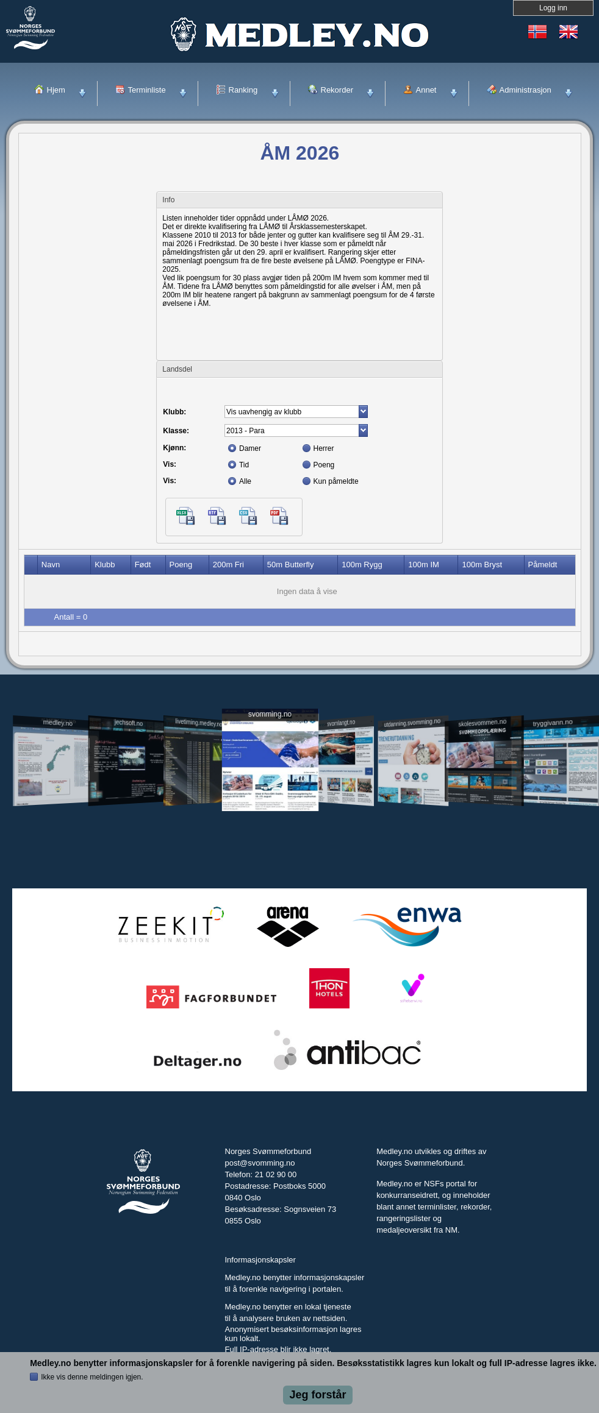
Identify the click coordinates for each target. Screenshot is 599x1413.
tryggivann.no (552, 722)
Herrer (324, 448)
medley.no (58, 722)
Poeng (324, 465)
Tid (244, 465)
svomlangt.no (341, 722)
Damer (250, 448)
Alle (245, 481)
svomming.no (270, 714)
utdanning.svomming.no (412, 722)
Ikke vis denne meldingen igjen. (92, 1377)
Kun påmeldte (336, 481)
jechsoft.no (129, 722)
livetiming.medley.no (198, 722)
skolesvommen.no (483, 723)
